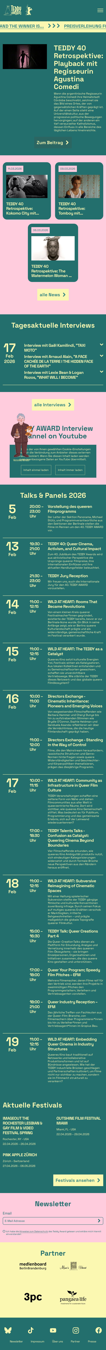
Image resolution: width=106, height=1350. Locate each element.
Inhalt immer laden (70, 470)
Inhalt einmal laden (36, 470)
